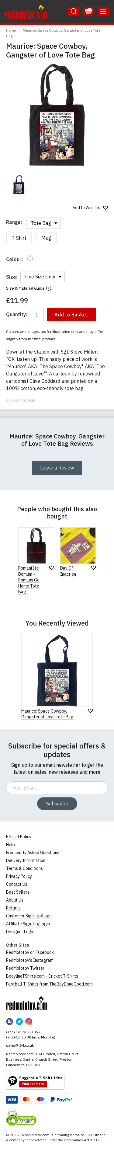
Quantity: (16, 314)
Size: (11, 277)
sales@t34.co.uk (20, 1045)
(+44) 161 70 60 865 (23, 1032)
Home (11, 30)
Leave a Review (57, 468)
